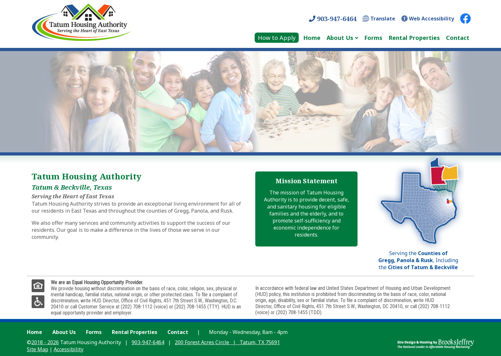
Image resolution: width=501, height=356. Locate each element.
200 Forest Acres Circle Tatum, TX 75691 (227, 342)
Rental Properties (414, 38)
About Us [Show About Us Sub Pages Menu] (340, 38)
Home (311, 38)
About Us (64, 332)
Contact (457, 38)
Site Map (37, 349)
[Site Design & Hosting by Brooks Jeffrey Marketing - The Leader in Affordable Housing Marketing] (435, 343)
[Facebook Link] (465, 18)
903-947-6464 (333, 18)
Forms (373, 38)
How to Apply (277, 38)
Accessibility (68, 349)
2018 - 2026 (45, 342)
